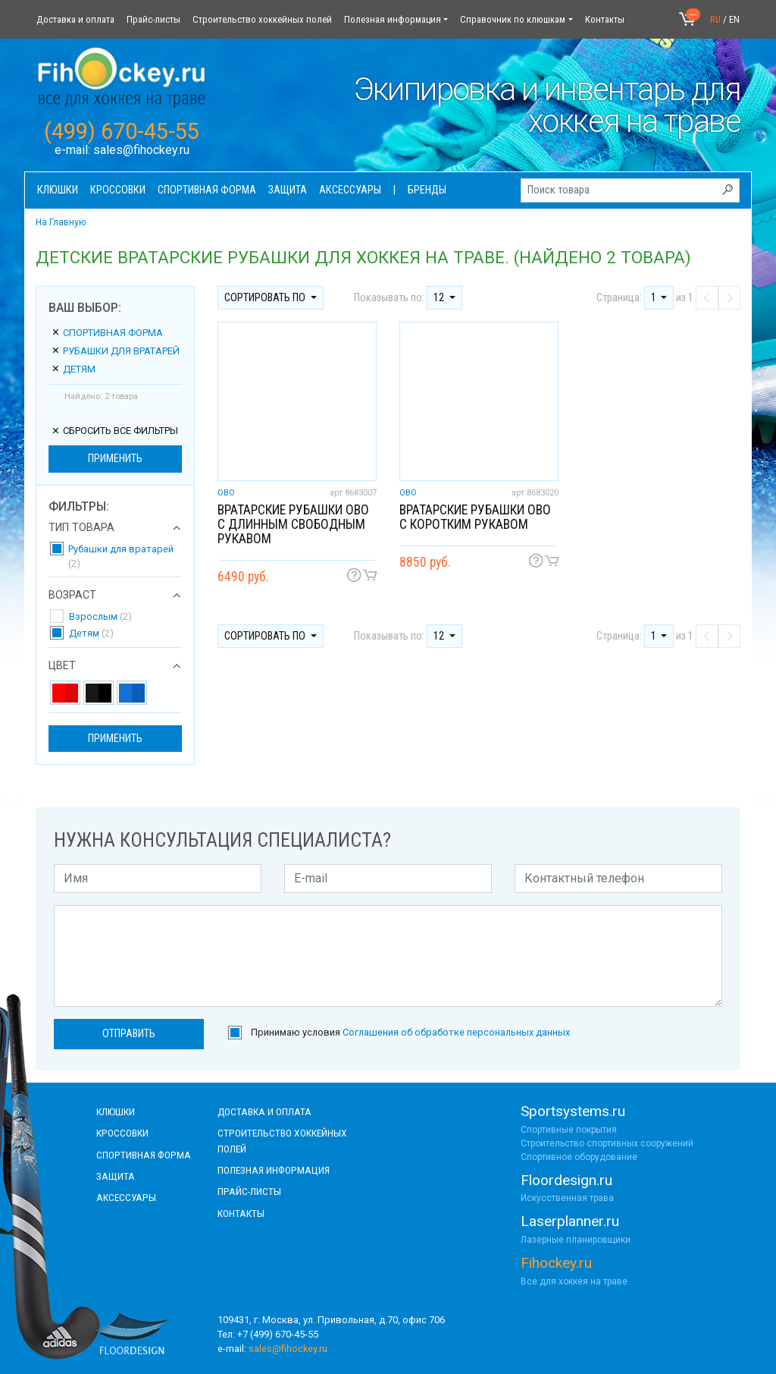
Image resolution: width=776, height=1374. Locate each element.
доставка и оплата (264, 1111)
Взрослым (100, 616)
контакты (240, 1213)
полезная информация (273, 1170)
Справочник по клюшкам (512, 19)
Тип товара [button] (81, 528)
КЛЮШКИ (115, 1111)
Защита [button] (287, 190)
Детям (73, 369)
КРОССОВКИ (122, 1133)
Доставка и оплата (75, 19)
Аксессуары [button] (350, 190)
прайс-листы (249, 1191)
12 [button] (439, 297)
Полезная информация (392, 19)
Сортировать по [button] (266, 297)
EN (734, 19)
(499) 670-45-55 (121, 131)
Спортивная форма (107, 332)
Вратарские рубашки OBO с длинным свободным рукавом (293, 524)
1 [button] (655, 297)
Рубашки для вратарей (115, 351)
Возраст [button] (72, 596)
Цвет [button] (62, 666)
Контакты (604, 19)
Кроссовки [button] (118, 190)
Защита (115, 1176)
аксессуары (126, 1197)
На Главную (61, 222)
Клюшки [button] (57, 190)
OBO (226, 493)
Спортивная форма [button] (207, 190)
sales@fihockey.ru (141, 150)
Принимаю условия (410, 1032)
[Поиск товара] (630, 190)
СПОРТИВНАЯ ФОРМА (143, 1155)
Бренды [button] (427, 190)
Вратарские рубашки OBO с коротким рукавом (475, 517)
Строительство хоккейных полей (262, 19)
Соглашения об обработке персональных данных (456, 1032)
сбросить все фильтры (114, 430)
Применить (115, 458)
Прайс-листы (153, 19)
